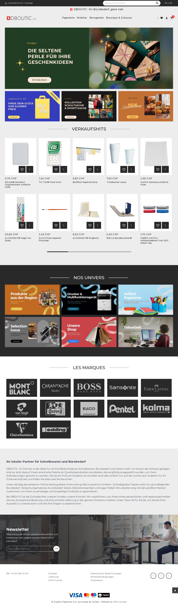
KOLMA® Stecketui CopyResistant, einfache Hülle (17, 184)
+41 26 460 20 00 (14, 3)
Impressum (96, 580)
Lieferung (53, 577)
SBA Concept (120, 602)
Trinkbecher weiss (116, 182)
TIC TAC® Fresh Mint (50, 182)
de (170, 3)
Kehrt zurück (55, 580)
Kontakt (29, 3)
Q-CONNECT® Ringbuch (86, 238)
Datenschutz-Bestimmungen (106, 573)
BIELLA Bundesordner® (119, 238)
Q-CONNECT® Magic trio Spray (18, 239)
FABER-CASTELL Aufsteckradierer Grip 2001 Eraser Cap (154, 240)
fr (166, 3)
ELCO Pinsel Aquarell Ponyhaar (50, 239)
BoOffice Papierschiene (85, 182)
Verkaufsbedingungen (102, 577)
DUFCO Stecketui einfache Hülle (154, 183)
